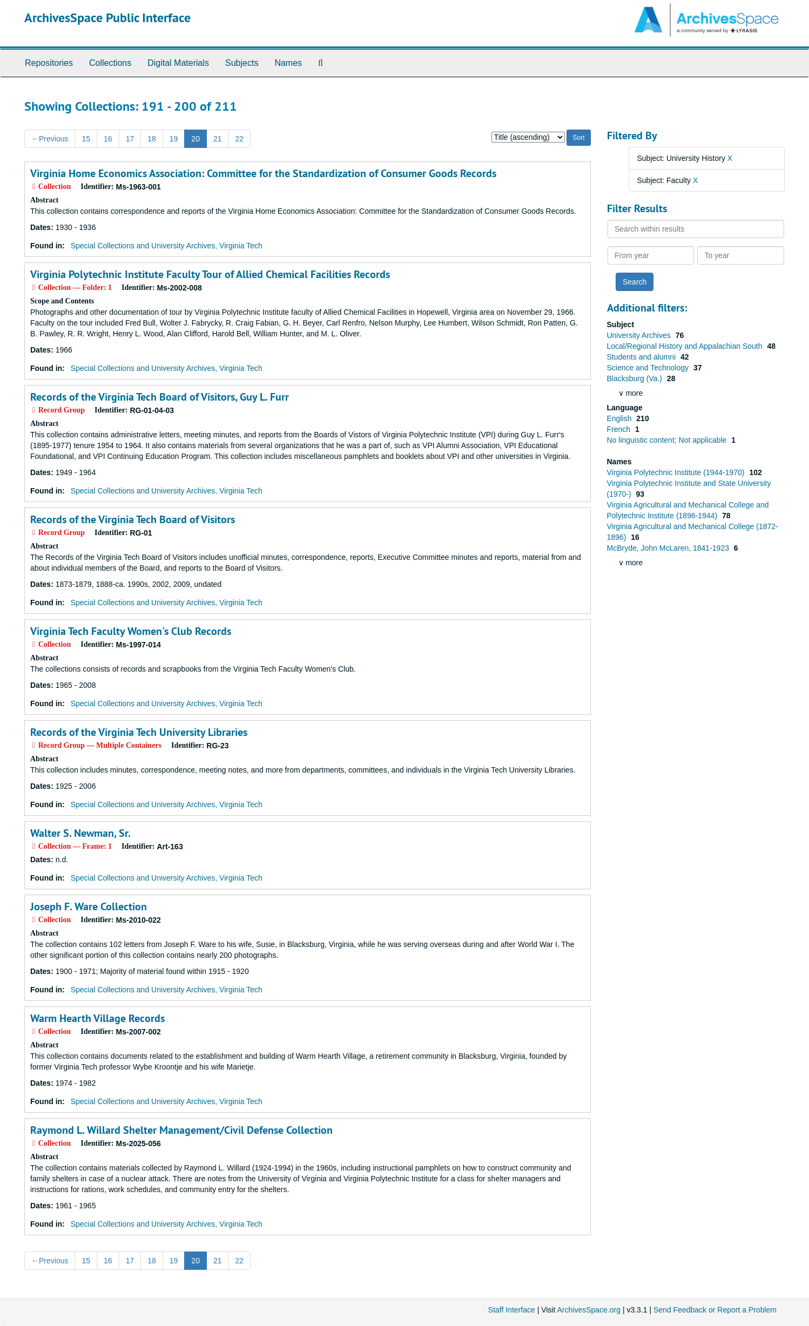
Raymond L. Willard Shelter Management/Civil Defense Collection (181, 1130)
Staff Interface (511, 1309)
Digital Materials (178, 62)
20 (195, 138)
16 (108, 138)
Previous (49, 138)
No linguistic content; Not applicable (668, 440)
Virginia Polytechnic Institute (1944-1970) (677, 472)
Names (288, 62)
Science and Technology (649, 367)
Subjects (241, 62)
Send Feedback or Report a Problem (715, 1309)
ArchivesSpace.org (589, 1309)
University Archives (640, 335)
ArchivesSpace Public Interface (107, 17)
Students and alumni (642, 357)
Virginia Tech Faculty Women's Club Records (130, 631)
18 (151, 138)
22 (239, 138)
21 (217, 138)
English (620, 418)
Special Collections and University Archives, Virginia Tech (166, 245)
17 (130, 138)
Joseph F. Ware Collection (88, 906)
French (619, 429)
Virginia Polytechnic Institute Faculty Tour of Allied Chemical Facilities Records (210, 274)
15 (86, 138)
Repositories (49, 62)
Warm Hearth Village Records (97, 1018)
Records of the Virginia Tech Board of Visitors (132, 519)
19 (174, 138)
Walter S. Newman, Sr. (80, 833)
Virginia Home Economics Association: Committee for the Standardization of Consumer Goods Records (263, 173)
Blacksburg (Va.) (635, 378)
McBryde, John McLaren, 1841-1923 (669, 548)
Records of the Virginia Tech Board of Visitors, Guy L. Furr (159, 397)
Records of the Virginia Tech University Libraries (138, 732)
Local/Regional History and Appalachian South (686, 346)
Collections (110, 62)
